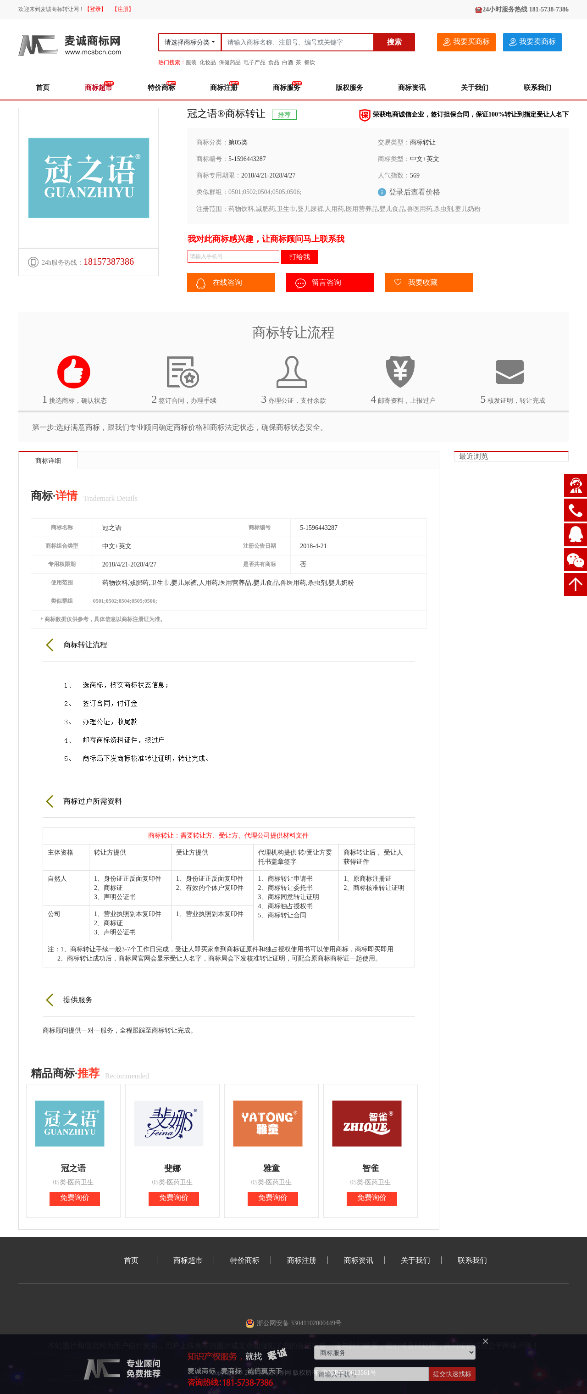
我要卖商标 (532, 42)
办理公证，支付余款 (293, 380)
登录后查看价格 (414, 192)
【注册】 (123, 9)
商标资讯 (412, 87)
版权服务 (349, 87)
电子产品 (255, 62)
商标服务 (286, 87)
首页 (43, 87)
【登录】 (95, 9)
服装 (191, 62)
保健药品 (230, 62)
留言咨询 (318, 283)
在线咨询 (219, 283)
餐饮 (309, 62)
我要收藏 (415, 283)
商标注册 (224, 87)
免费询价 (74, 1197)
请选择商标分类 (187, 42)
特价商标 (161, 87)
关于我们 (474, 87)
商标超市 (98, 87)
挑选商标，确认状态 (74, 380)
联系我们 (537, 87)
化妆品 (207, 62)
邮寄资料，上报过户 (403, 380)
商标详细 (48, 460)
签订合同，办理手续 (183, 380)
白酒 (287, 62)
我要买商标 (466, 42)
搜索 (394, 42)
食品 (273, 62)
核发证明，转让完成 (512, 380)
